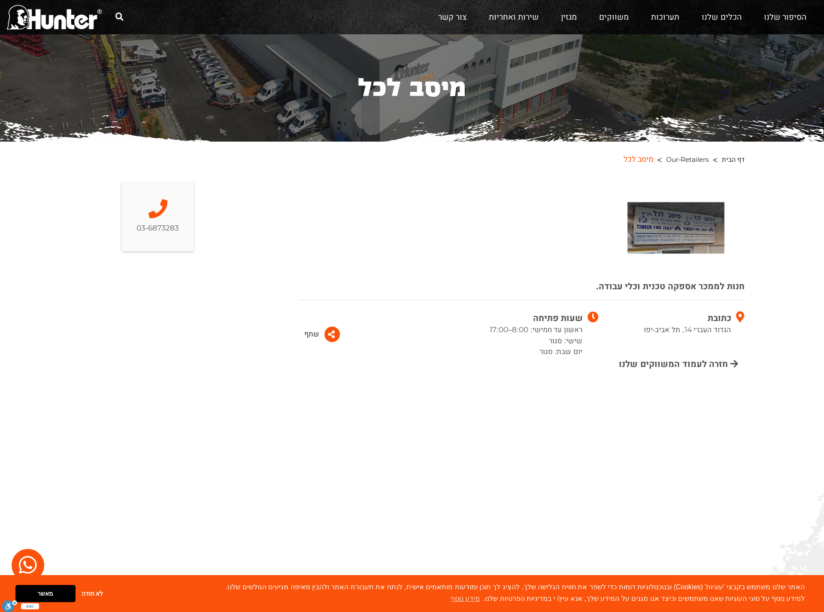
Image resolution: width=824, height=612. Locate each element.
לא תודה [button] (92, 593)
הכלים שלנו (721, 17)
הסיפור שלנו (785, 17)
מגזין (569, 17)
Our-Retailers (687, 159)
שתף (322, 334)
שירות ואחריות (514, 17)
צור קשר (452, 17)
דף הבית (733, 159)
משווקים (614, 17)
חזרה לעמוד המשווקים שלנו (678, 364)
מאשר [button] (45, 593)
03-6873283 (157, 216)
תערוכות (665, 17)
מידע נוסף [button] (465, 598)
